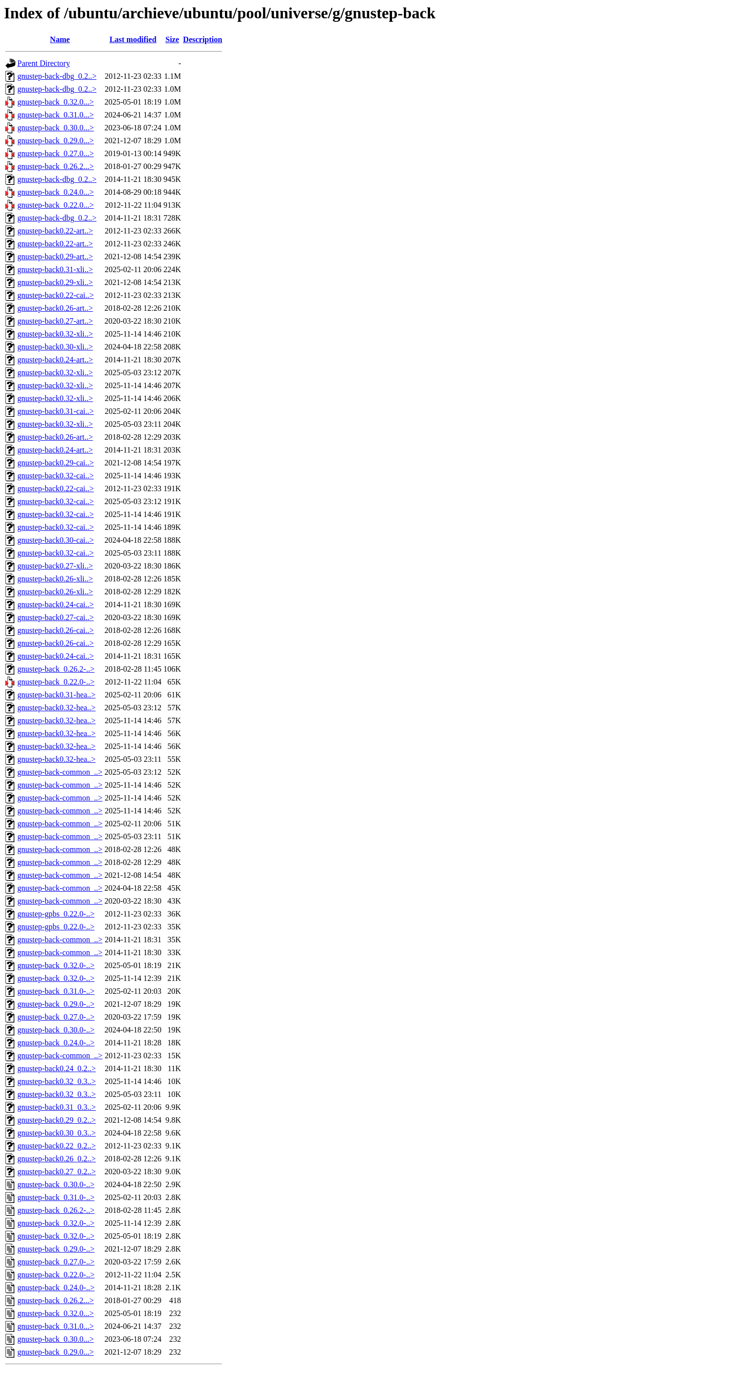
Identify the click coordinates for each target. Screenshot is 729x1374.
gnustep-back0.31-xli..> (55, 269)
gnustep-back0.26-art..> (55, 308)
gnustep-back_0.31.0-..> (56, 991)
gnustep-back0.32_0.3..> (56, 1081)
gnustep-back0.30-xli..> (55, 347)
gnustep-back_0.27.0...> (55, 153)
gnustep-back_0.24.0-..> (56, 1042)
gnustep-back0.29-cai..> (55, 462)
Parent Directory (43, 63)
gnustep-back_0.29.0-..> (56, 1004)
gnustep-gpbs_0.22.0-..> (56, 914)
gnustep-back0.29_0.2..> (56, 1120)
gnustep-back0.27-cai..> (55, 617)
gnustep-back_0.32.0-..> (56, 965)
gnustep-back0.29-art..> (55, 256)
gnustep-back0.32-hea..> (56, 707)
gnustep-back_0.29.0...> (55, 140)
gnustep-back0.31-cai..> (55, 411)
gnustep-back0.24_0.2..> (56, 1068)
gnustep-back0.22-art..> (55, 231)
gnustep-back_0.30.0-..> (56, 1030)
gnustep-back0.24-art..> (55, 359)
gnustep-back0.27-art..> (55, 321)
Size (172, 39)
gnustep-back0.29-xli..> (55, 282)
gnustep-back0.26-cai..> (55, 630)
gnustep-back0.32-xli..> (55, 334)
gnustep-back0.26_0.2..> (56, 1158)
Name (60, 39)
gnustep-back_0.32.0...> (55, 102)
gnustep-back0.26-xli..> (55, 578)
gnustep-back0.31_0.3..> (56, 1107)
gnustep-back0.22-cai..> (55, 295)
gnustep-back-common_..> (60, 772)
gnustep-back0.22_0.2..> (56, 1146)
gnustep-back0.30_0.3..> (56, 1133)
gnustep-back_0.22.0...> (55, 205)
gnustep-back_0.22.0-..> (56, 682)
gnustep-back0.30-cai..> (55, 540)
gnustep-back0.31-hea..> (56, 694)
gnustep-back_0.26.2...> (55, 166)
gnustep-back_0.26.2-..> (56, 669)
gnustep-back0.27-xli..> (55, 566)
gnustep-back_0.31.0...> (55, 115)
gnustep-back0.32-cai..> (55, 475)
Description (202, 39)
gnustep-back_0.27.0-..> (56, 1017)
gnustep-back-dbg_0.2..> (57, 76)
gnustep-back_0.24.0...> (55, 192)
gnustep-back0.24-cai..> (55, 604)
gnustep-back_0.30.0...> (55, 127)
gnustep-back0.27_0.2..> (56, 1171)
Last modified (133, 39)
